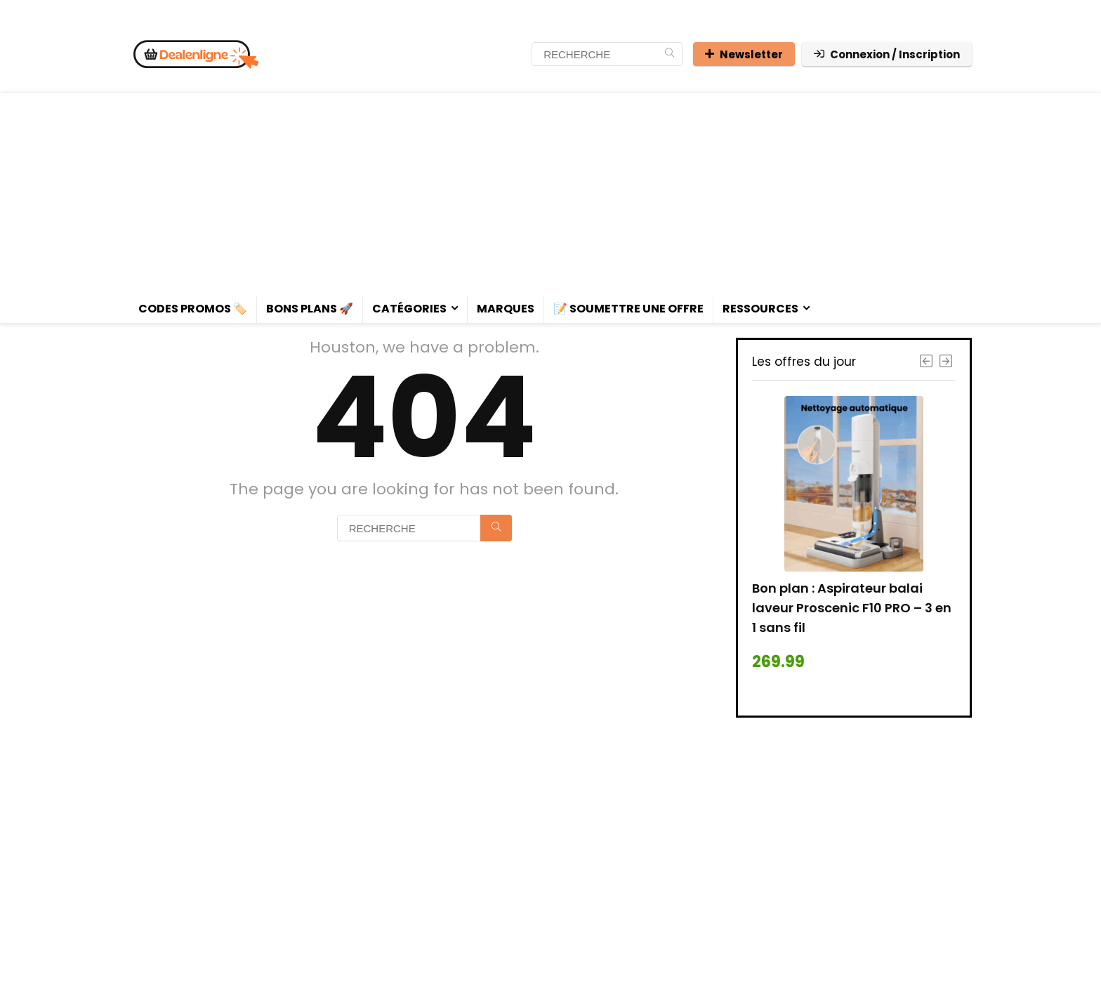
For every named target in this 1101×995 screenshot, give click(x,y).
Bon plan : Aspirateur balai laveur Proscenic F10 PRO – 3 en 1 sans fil (851, 607)
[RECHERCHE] (670, 54)
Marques (505, 309)
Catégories (409, 309)
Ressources (760, 309)
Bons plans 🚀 (309, 309)
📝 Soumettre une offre (628, 309)
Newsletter (744, 54)
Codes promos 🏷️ (192, 309)
